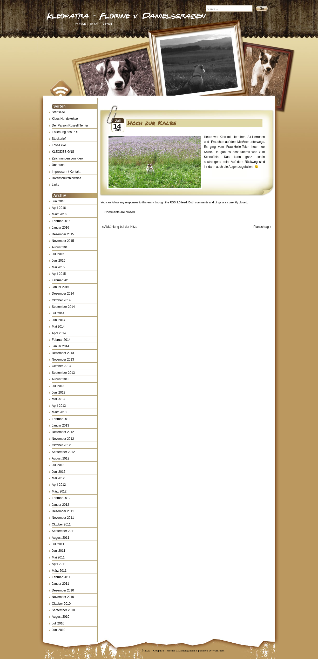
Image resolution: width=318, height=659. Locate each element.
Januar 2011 (60, 583)
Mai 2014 (58, 326)
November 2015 (63, 241)
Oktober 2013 (61, 366)
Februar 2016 (61, 221)
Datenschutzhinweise (66, 178)
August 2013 (60, 379)
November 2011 (63, 518)
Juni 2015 (58, 260)
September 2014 (63, 307)
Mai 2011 (58, 557)
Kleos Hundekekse (65, 119)
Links (55, 185)
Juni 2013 (58, 392)
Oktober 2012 (61, 445)
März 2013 (59, 412)
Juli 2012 (58, 465)
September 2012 (63, 452)
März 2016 (59, 214)
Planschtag (261, 227)
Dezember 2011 (63, 511)
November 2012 (63, 439)
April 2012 (59, 485)
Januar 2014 (60, 346)
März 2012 (59, 491)
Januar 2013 (60, 425)
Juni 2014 (58, 320)
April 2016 (59, 208)
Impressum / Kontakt (66, 172)
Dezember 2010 (63, 590)
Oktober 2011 (61, 524)
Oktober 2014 (61, 300)
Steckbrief (59, 139)
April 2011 (59, 564)
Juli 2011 (58, 544)
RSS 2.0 (175, 202)
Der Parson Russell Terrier (70, 125)
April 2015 (59, 274)
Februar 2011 (61, 577)
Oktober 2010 (61, 603)
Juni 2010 (58, 630)
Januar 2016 (60, 227)
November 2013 (63, 359)
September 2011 (63, 531)
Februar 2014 (61, 340)
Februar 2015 (61, 280)
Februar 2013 (61, 419)
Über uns (58, 165)
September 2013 (63, 373)
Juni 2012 (58, 472)
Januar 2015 (60, 287)
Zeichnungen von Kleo (67, 158)
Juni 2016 (58, 201)
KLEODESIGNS (63, 152)
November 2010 (63, 597)
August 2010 (60, 616)
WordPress (218, 650)
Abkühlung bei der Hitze (120, 227)
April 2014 (59, 333)
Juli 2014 (58, 313)
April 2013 (59, 406)
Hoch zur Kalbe (152, 122)
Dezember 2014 (63, 293)
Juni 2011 (58, 551)
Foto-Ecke (59, 145)
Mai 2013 (58, 399)
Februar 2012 (61, 498)
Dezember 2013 (63, 353)
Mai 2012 (58, 478)
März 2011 (59, 571)
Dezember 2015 (63, 234)
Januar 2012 (60, 505)
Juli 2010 (58, 623)
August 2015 (60, 247)
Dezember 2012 (63, 432)
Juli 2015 (58, 254)
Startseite (58, 112)
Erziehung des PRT (65, 132)
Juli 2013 (58, 386)
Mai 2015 (58, 267)
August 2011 (60, 538)
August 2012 (60, 458)
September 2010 (63, 610)
